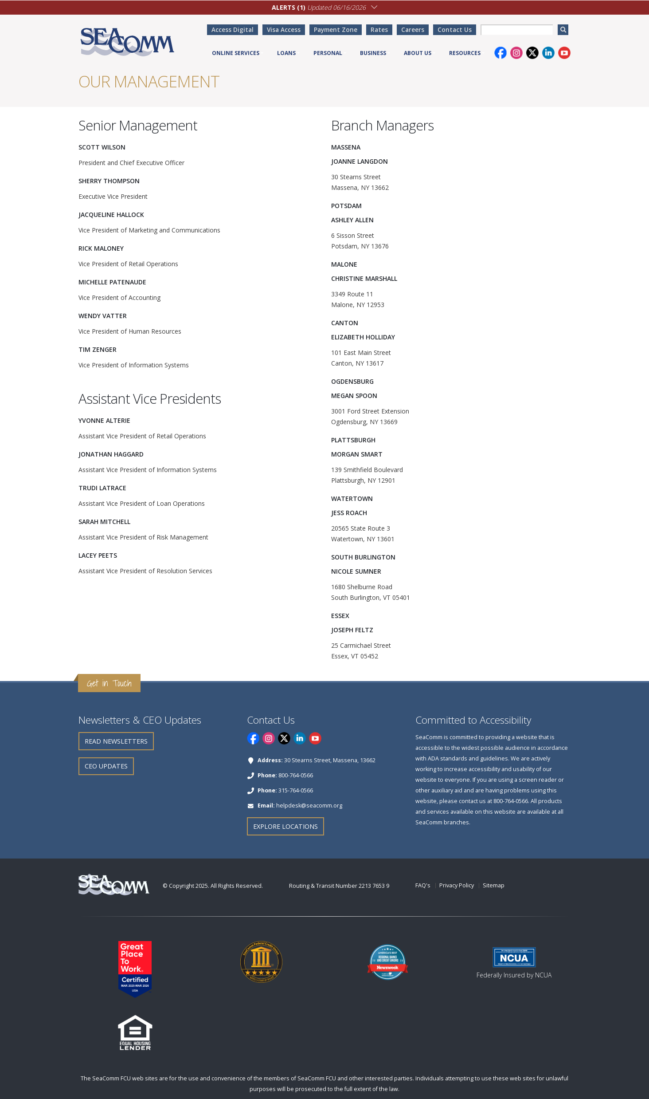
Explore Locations (285, 826)
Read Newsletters (116, 741)
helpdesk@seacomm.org (309, 805)
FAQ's (422, 885)
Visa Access (284, 29)
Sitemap (493, 885)
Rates (379, 29)
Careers (412, 29)
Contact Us (455, 29)
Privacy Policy (456, 885)
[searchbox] (517, 29)
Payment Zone (335, 29)
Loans (286, 53)
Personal (327, 53)
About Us (417, 53)
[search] (563, 29)
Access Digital (232, 29)
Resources (465, 53)
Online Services (235, 53)
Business (373, 53)
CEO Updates (106, 766)
